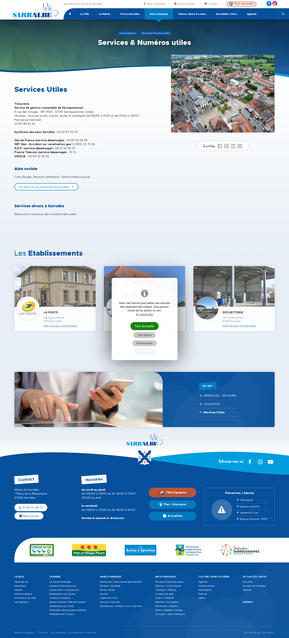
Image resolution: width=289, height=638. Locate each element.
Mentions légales (24, 632)
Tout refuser (144, 335)
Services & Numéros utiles (169, 581)
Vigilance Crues (249, 512)
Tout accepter (145, 326)
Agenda (252, 14)
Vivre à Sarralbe (129, 14)
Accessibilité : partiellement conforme (73, 632)
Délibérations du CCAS (61, 606)
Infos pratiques (159, 14)
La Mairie (104, 14)
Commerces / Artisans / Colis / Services (121, 606)
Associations (205, 589)
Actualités (172, 516)
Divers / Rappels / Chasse (169, 610)
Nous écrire (29, 516)
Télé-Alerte (246, 500)
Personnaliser (144, 343)
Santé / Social (107, 589)
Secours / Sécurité (110, 602)
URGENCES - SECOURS (220, 395)
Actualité (247, 581)
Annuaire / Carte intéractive (170, 614)
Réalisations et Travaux (61, 614)
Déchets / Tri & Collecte (168, 585)
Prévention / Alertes (166, 606)
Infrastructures (206, 585)
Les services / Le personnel (64, 589)
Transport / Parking (165, 589)
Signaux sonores (249, 506)
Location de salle (164, 594)
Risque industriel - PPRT (254, 519)
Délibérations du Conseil (62, 594)
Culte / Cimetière (164, 597)
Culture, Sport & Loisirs (192, 14)
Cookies (43, 632)
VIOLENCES (212, 404)
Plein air (202, 594)
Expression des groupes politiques (67, 610)
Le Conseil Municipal (60, 581)
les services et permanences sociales (44, 187)
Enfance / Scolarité (110, 585)
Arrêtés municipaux (59, 597)
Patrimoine (20, 585)
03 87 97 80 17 (31, 507)
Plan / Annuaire (154, 4)
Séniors (104, 594)
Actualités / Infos (226, 14)
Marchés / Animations (167, 602)
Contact (211, 4)
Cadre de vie (21, 581)
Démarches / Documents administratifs (121, 581)
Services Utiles (214, 412)
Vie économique (23, 594)
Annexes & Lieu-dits (25, 597)
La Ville (84, 14)
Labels (201, 597)
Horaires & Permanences (62, 585)
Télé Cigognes (172, 492)
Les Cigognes (21, 602)
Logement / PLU (109, 597)
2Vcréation (268, 632)
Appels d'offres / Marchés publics (67, 602)
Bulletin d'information (254, 585)
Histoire (18, 589)
